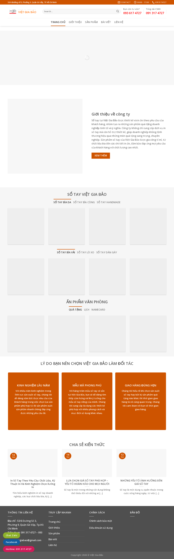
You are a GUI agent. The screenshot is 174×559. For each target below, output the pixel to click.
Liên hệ (118, 22)
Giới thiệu (75, 22)
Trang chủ (58, 22)
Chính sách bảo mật (100, 521)
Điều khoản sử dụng (101, 527)
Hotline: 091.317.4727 (19, 549)
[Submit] (117, 11)
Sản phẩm (91, 22)
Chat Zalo (11, 535)
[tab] (62, 202)
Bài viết (106, 22)
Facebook (11, 542)
